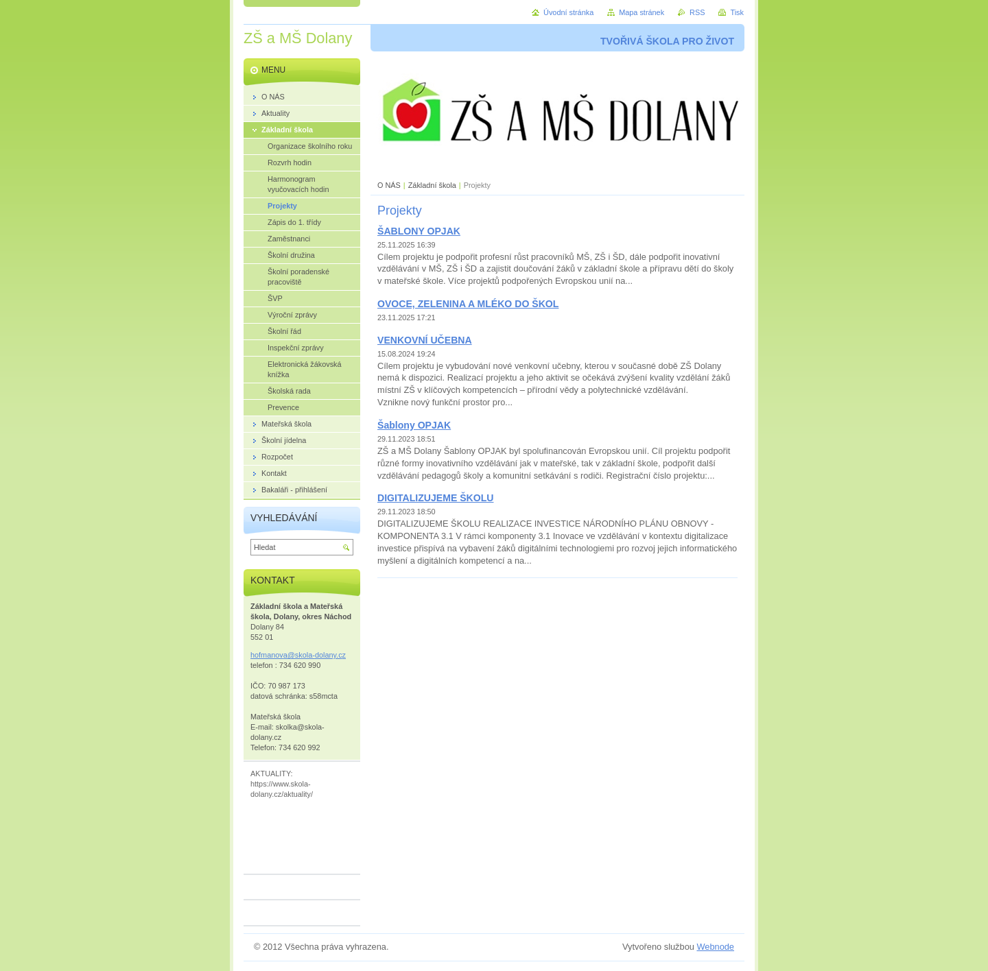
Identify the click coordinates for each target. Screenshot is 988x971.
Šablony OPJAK (414, 425)
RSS (697, 12)
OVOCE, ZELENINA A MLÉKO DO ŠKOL (467, 303)
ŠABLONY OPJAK (418, 231)
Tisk (737, 12)
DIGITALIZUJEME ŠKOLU (435, 497)
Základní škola (432, 185)
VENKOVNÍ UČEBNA (424, 340)
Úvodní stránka (568, 12)
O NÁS (389, 185)
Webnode (715, 947)
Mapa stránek (641, 12)
